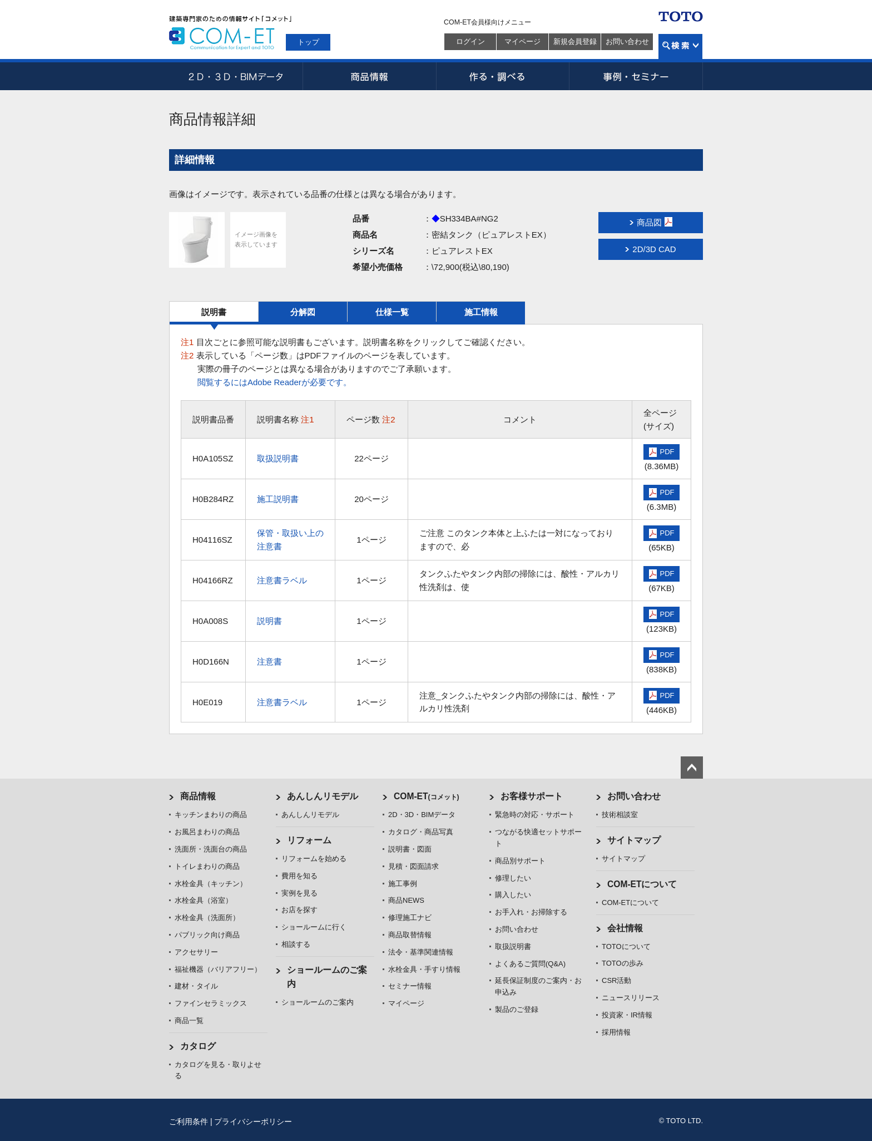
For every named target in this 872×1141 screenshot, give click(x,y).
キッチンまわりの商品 (211, 814)
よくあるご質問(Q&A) (530, 964)
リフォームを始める (313, 858)
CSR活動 (616, 980)
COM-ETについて (642, 884)
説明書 (213, 312)
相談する (295, 944)
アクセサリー (196, 952)
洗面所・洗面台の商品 (211, 849)
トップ (308, 42)
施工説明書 (278, 499)
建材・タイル (196, 986)
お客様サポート (532, 796)
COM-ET (426, 796)
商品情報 (369, 76)
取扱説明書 (278, 458)
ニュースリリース (631, 998)
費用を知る (299, 876)
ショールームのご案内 (317, 1002)
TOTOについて (626, 946)
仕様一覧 (392, 312)
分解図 (302, 312)
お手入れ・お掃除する (531, 912)
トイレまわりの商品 (207, 866)
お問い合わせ (627, 41)
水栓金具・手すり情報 (424, 969)
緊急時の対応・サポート (534, 814)
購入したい (513, 895)
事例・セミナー (636, 76)
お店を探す (299, 910)
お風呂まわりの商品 (207, 832)
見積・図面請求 (413, 866)
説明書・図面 (410, 849)
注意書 (269, 661)
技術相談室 (620, 814)
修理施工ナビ (410, 917)
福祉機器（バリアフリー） (218, 969)
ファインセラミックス (211, 1003)
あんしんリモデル (322, 796)
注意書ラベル (282, 580)
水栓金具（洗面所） (207, 917)
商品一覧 (189, 1020)
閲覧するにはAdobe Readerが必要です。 (274, 382)
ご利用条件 (188, 1121)
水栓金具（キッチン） (211, 883)
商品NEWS (406, 900)
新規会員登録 (575, 41)
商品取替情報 (410, 935)
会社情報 (625, 928)
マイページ (522, 41)
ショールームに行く (313, 927)
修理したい (513, 878)
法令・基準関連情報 (420, 952)
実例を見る (299, 893)
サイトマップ (634, 840)
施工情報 (481, 312)
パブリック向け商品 (207, 935)
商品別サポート (520, 861)
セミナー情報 (410, 986)
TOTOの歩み (622, 963)
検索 (680, 46)
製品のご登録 (516, 1009)
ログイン (470, 41)
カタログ (198, 1046)
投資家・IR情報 (627, 1015)
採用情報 (616, 1032)
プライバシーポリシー (253, 1121)
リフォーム (309, 840)
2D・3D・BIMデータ (236, 76)
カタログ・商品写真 (420, 832)
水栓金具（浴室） (203, 900)
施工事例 (402, 883)
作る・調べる (502, 76)
